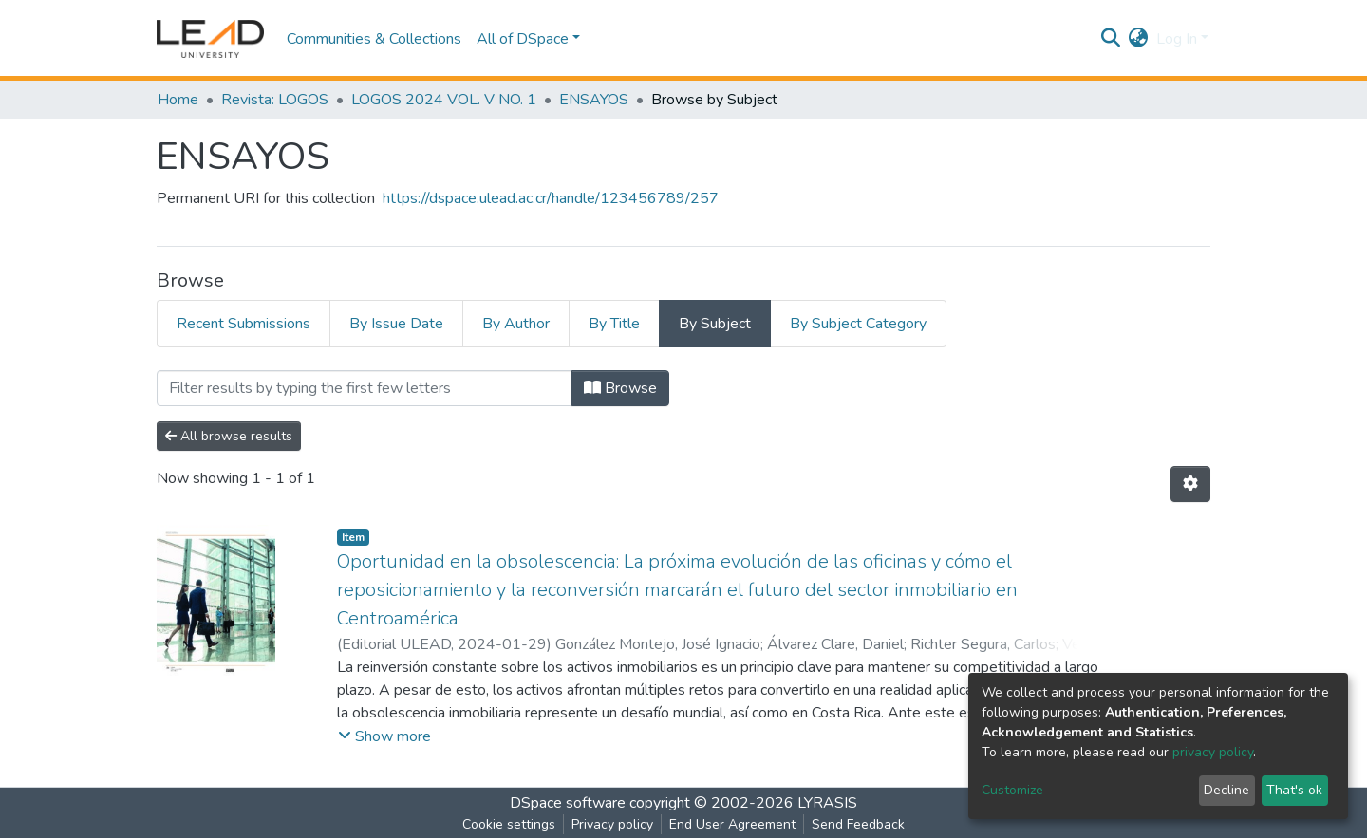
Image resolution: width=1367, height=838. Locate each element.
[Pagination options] (1190, 484)
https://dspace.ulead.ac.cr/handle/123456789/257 (551, 198)
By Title (614, 323)
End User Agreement (732, 824)
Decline (1226, 790)
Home (178, 99)
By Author (516, 323)
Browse (620, 388)
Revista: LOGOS (274, 99)
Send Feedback (858, 824)
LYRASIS (827, 802)
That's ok (1294, 790)
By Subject (715, 323)
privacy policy (1212, 752)
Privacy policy (612, 824)
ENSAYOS (593, 99)
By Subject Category (858, 323)
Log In (1176, 38)
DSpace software (568, 802)
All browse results (228, 436)
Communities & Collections (374, 38)
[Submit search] (1111, 39)
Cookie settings (508, 824)
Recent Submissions (243, 323)
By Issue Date (396, 323)
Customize (1012, 790)
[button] (1139, 39)
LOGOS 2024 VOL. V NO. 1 (443, 99)
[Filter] (364, 388)
